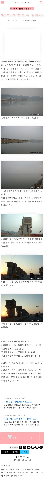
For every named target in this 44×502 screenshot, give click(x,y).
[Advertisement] (22, 44)
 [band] (20, 447)
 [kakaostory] (29, 447)
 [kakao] (25, 447)
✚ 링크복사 (14, 447)
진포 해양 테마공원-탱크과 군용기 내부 (23, 373)
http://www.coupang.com (13, 415)
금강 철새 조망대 (33, 363)
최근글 (15, 452)
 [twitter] (37, 447)
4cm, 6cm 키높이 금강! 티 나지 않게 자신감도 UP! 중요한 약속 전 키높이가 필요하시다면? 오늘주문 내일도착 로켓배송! (22, 423)
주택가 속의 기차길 (24, 370)
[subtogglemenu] (3, 2)
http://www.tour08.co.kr (12, 398)
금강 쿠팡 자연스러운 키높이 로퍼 (20, 419)
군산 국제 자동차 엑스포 (22, 377)
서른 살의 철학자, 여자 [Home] (22, 2)
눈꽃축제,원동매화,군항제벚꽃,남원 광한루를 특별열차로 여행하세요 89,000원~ (22, 406)
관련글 (5, 452)
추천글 (24, 452)
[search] (41, 2)
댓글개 (27, 20)
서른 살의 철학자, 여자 (10, 469)
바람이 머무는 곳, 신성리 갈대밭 (22, 355)
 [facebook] (33, 447)
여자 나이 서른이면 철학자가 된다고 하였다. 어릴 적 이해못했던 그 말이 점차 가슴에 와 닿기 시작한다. (22, 472)
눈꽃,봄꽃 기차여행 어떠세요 (18, 402)
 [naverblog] (41, 447)
